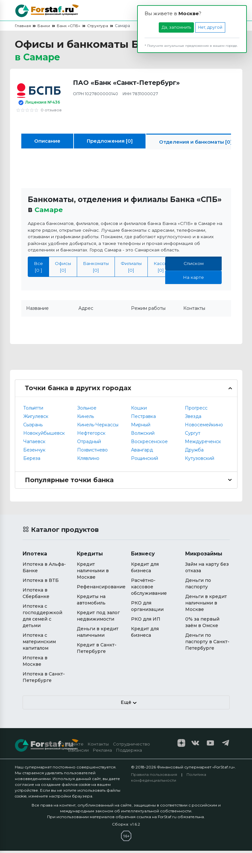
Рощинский (144, 460)
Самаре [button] (50, 212)
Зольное (86, 410)
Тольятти (33, 410)
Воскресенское (149, 444)
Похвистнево (92, 452)
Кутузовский (199, 460)
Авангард (142, 452)
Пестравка (143, 418)
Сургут (192, 435)
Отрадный (89, 444)
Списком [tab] (194, 265)
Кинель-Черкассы (97, 427)
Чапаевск (34, 444)
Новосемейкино (204, 427)
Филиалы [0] (131, 269)
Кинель (85, 418)
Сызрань (33, 427)
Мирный (140, 427)
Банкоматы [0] (96, 269)
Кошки (139, 410)
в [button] (40, 58)
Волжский (143, 435)
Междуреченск (203, 444)
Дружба (194, 452)
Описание (47, 143)
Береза (31, 460)
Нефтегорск (91, 435)
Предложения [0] (110, 143)
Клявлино (88, 460)
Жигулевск (35, 418)
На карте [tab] (193, 279)
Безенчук (34, 452)
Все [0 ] (38, 269)
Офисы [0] (63, 269)
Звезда (193, 418)
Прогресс (196, 410)
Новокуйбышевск (44, 435)
